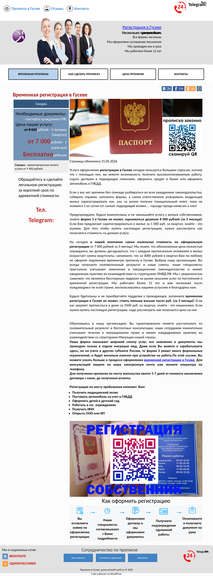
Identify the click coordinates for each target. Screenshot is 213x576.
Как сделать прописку (84, 74)
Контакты (181, 74)
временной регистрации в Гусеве (169, 360)
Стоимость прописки (110, 557)
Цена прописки (133, 74)
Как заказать (78, 557)
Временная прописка (33, 74)
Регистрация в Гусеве (142, 27)
